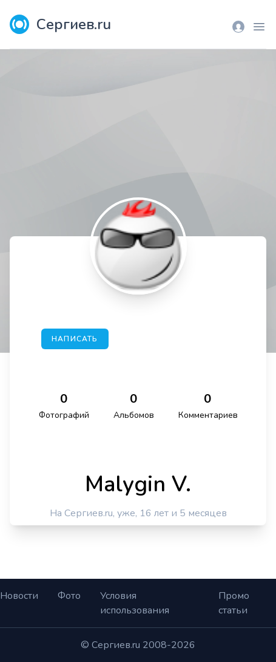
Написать (75, 339)
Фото (69, 595)
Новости (19, 595)
